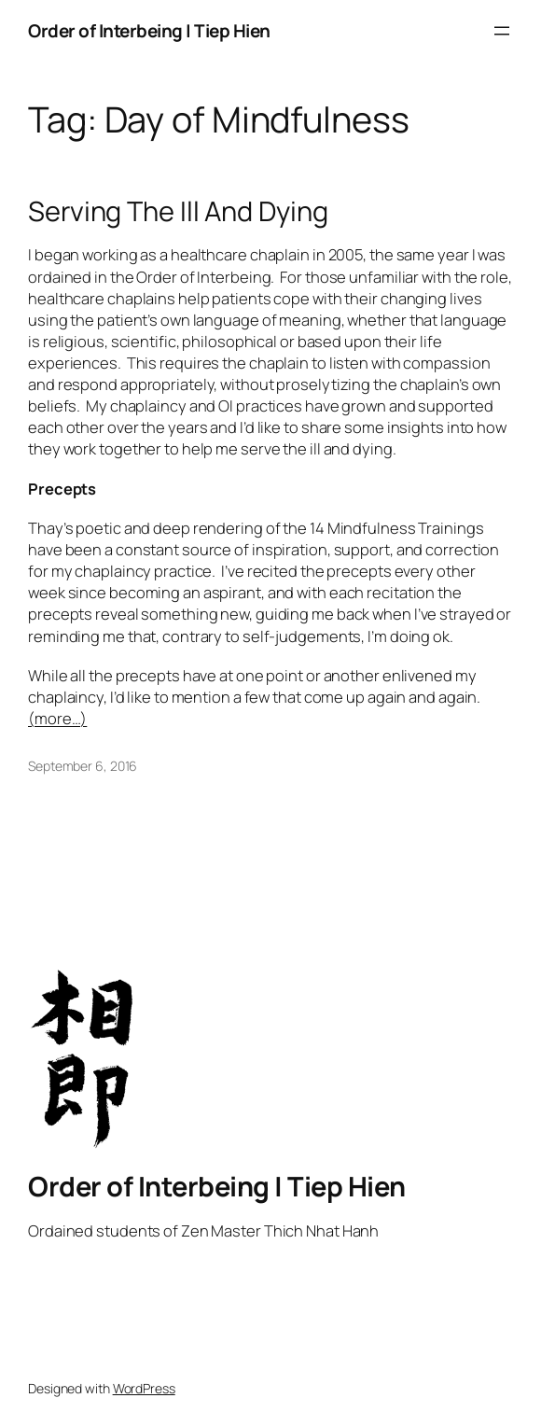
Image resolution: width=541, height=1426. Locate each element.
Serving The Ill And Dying (178, 211)
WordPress (144, 1388)
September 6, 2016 (82, 766)
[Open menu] (502, 31)
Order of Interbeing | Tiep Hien (149, 31)
